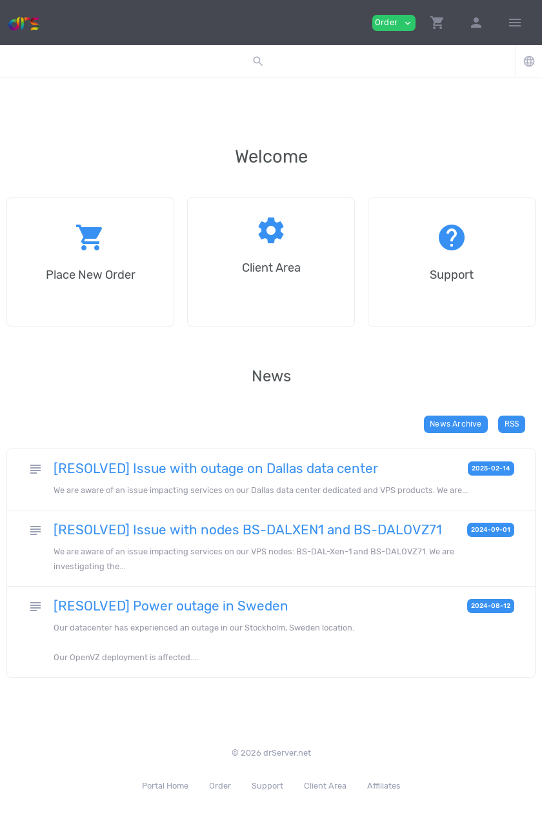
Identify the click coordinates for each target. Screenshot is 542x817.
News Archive (455, 424)
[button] (437, 22)
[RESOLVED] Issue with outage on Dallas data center (216, 468)
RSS (512, 424)
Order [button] (394, 22)
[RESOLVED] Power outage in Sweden (171, 606)
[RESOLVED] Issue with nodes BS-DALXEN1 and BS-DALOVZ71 (248, 530)
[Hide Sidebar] (515, 22)
